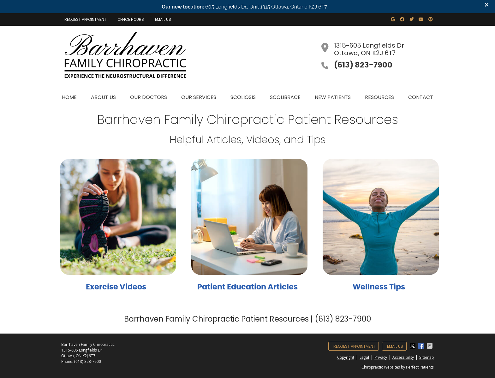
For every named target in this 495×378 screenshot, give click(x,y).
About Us (103, 97)
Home (69, 97)
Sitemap (426, 357)
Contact (420, 97)
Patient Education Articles (247, 287)
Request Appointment (85, 19)
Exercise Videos (116, 287)
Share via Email (430, 346)
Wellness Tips (379, 287)
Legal (364, 357)
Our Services (198, 97)
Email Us (163, 19)
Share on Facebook (421, 346)
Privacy (380, 357)
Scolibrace (285, 97)
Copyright (345, 357)
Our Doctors (148, 97)
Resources (379, 97)
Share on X (413, 346)
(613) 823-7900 (87, 361)
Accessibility (403, 357)
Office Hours (130, 19)
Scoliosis (243, 97)
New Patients (333, 97)
